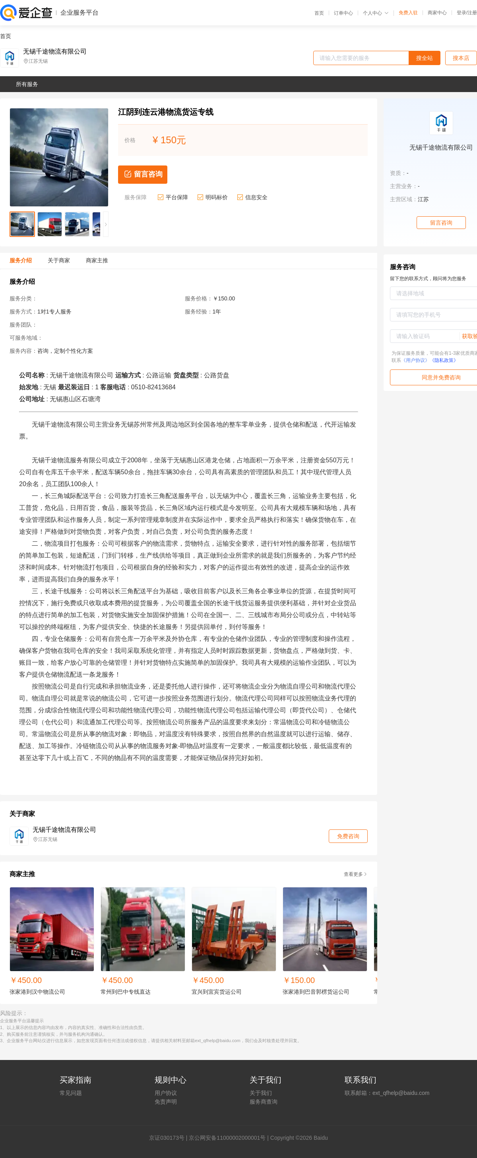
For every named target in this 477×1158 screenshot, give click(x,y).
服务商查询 (263, 1101)
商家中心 (437, 12)
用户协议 (166, 1093)
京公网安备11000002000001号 (227, 1138)
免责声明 (166, 1101)
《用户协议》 (415, 360)
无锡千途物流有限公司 (55, 51)
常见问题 (71, 1093)
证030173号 (169, 1138)
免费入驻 (408, 12)
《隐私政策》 (444, 360)
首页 (319, 13)
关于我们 (261, 1093)
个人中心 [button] (376, 13)
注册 (472, 12)
